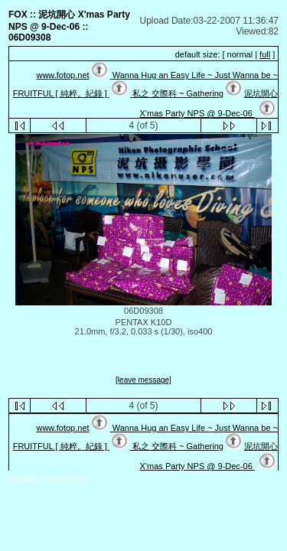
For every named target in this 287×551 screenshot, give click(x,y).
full (264, 54)
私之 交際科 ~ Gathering (176, 93)
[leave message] (143, 380)
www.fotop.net (62, 75)
